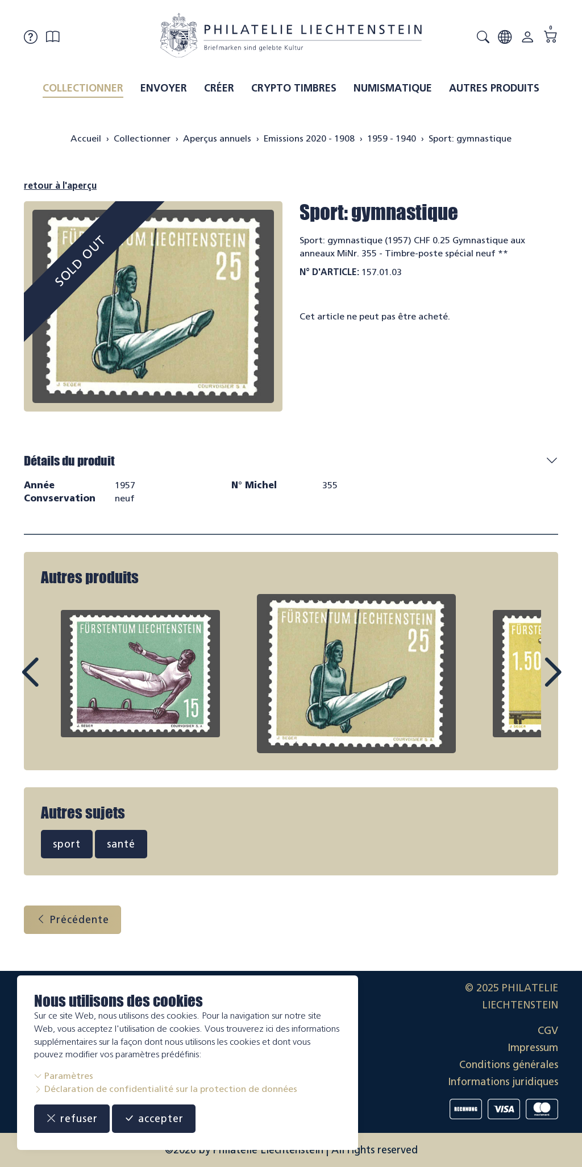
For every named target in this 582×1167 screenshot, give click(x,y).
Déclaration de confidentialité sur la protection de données (165, 1088)
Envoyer (163, 88)
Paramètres (63, 1075)
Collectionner (83, 88)
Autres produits (494, 88)
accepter (154, 1118)
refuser (72, 1118)
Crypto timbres (293, 88)
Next (526, 683)
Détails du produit (69, 460)
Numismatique (393, 88)
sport (67, 844)
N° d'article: (329, 272)
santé (121, 844)
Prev (56, 683)
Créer (219, 88)
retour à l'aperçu (60, 185)
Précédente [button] (72, 919)
